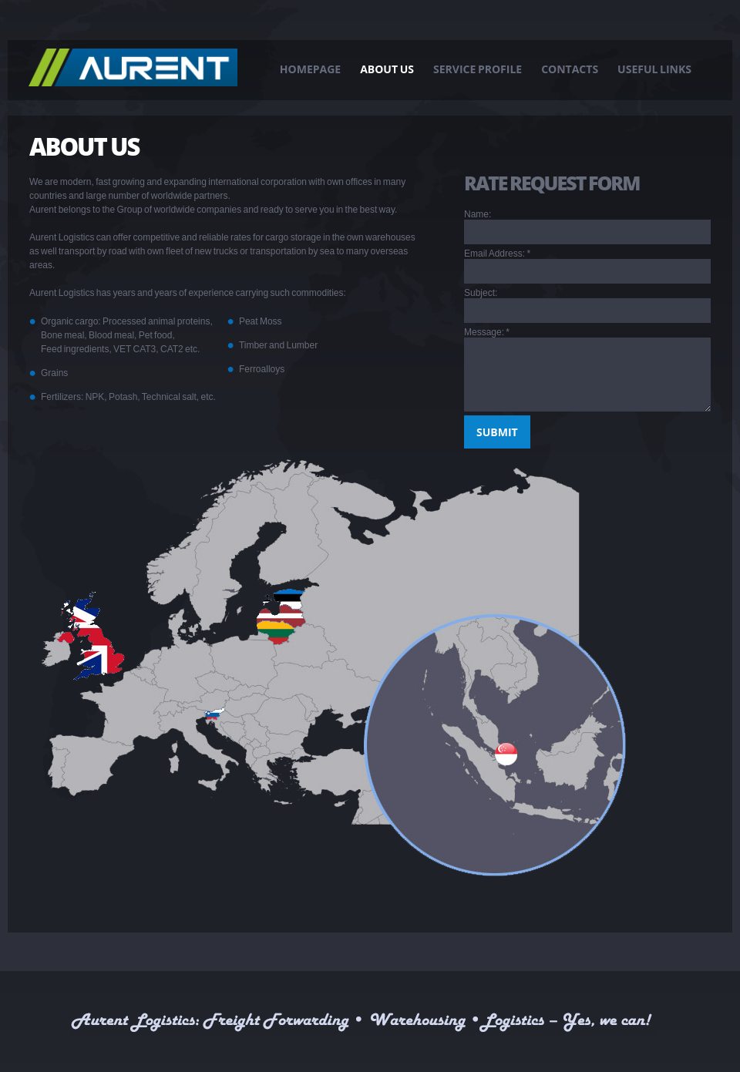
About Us (387, 69)
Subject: (480, 292)
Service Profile (477, 69)
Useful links (654, 69)
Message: (487, 332)
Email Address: (497, 253)
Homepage (310, 69)
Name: (477, 214)
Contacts (569, 69)
